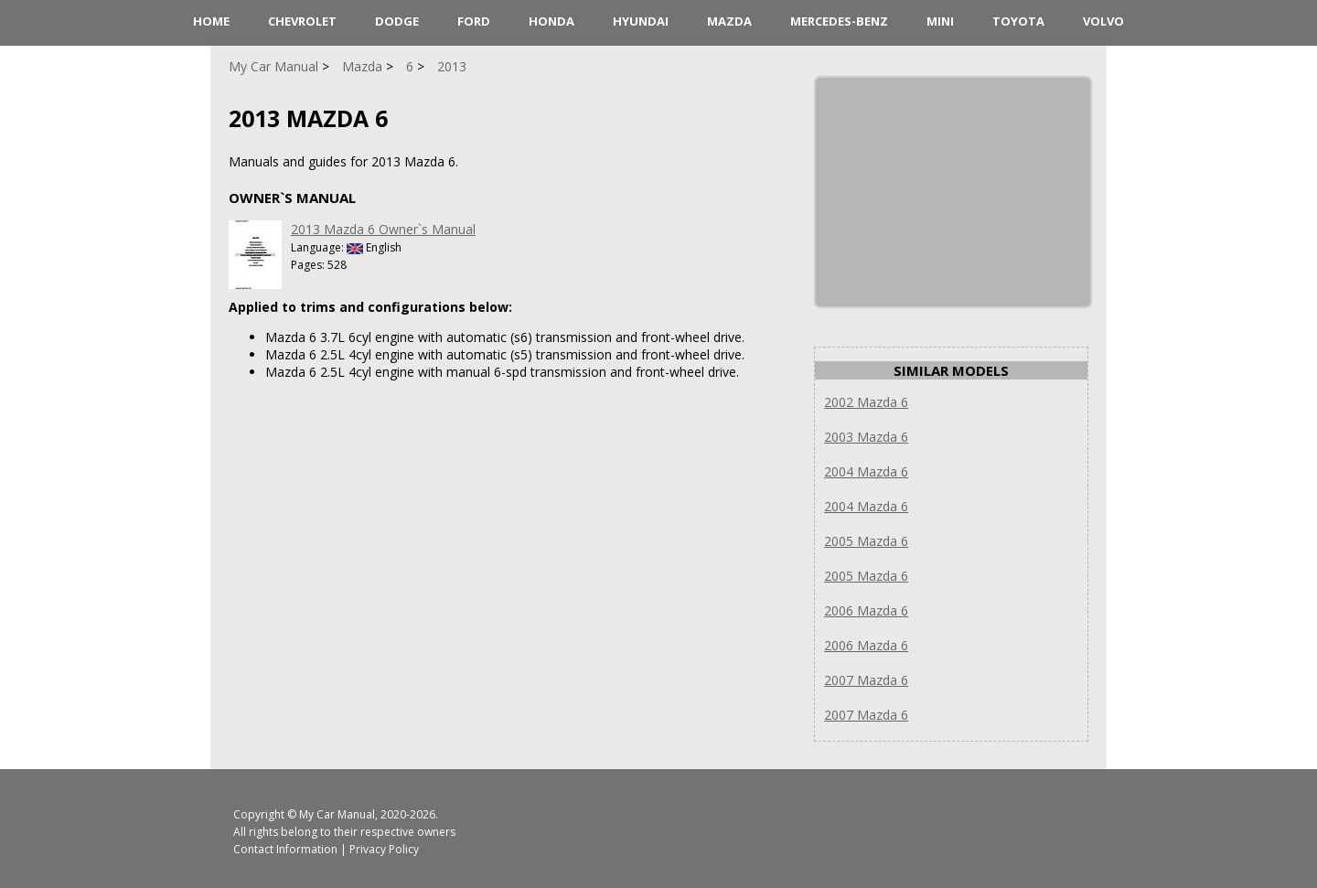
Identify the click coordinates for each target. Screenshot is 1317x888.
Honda (551, 21)
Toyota (1018, 21)
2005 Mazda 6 (866, 541)
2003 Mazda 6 (866, 436)
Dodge (397, 21)
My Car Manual (337, 814)
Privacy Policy (384, 849)
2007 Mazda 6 (866, 680)
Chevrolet (302, 21)
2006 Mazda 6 (866, 610)
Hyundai (641, 21)
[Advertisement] (953, 192)
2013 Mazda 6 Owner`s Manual (383, 229)
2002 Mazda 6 (866, 402)
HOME (211, 21)
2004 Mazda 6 (866, 471)
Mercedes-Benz (839, 21)
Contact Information (285, 849)
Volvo (1103, 21)
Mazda (729, 21)
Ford (473, 21)
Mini (940, 21)
